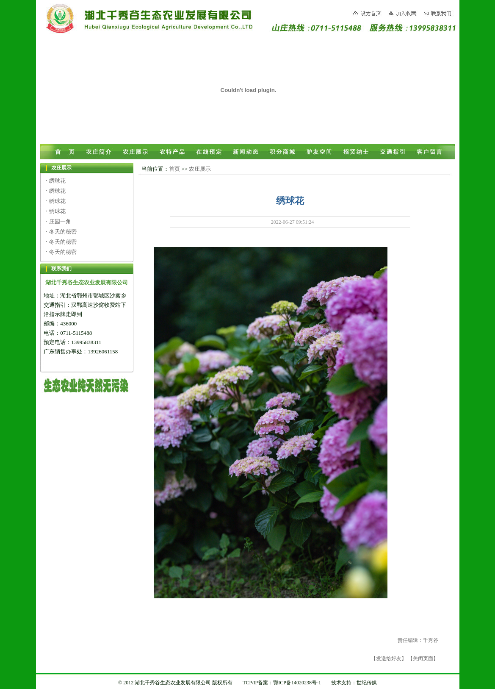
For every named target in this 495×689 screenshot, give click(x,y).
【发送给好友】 (389, 658)
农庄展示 (200, 169)
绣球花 (57, 181)
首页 (174, 169)
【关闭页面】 (423, 658)
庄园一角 (60, 221)
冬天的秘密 (63, 231)
